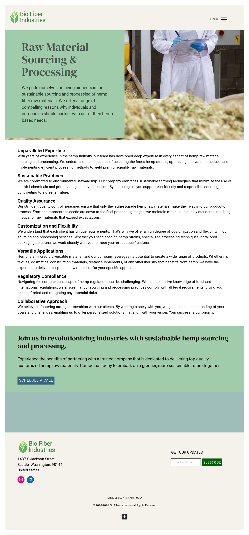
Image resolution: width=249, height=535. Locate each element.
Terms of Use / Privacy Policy (124, 498)
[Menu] (224, 19)
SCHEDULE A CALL (36, 380)
